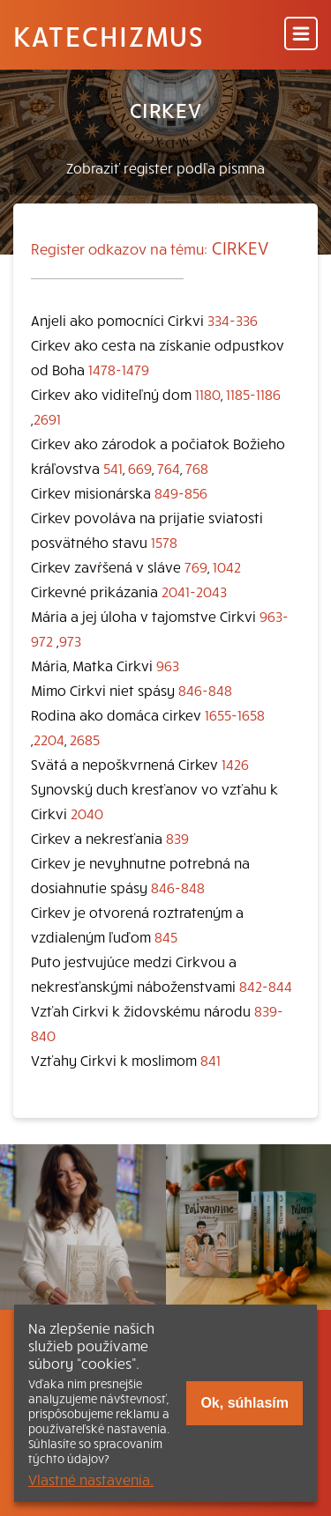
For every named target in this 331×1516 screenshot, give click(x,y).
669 (140, 468)
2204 (49, 739)
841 (210, 1060)
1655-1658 (235, 714)
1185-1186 (253, 394)
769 (195, 566)
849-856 (180, 492)
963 (167, 665)
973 (70, 640)
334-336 (232, 320)
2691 (47, 418)
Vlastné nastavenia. (91, 1479)
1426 (235, 764)
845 (165, 936)
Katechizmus (108, 35)
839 (177, 838)
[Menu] (301, 35)
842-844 (265, 986)
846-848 (205, 690)
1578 (164, 542)
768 (196, 468)
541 (113, 468)
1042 (227, 566)
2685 (85, 739)
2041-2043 (194, 591)
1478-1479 (118, 369)
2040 (87, 813)
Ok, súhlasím (244, 1402)
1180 (208, 394)
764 (168, 468)
